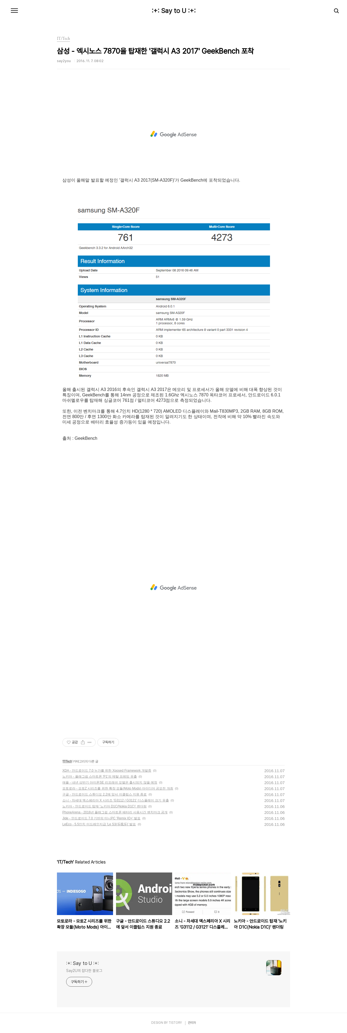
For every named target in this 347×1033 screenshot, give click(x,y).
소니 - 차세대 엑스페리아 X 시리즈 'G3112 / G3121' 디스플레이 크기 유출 (115, 800)
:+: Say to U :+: (174, 11)
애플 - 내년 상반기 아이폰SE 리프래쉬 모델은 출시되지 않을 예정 (109, 782)
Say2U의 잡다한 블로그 (84, 970)
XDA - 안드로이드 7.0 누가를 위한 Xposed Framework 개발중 (106, 770)
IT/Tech (67, 761)
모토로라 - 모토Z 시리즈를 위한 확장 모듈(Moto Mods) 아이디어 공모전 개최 (117, 788)
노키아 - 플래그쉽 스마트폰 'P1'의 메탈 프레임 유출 (99, 776)
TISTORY (175, 1023)
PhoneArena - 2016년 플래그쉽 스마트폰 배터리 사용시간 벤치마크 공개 (115, 812)
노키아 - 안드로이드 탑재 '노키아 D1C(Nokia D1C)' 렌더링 (104, 806)
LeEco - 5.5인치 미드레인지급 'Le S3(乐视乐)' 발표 (99, 824)
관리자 (192, 1023)
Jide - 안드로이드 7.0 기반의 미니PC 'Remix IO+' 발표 (101, 818)
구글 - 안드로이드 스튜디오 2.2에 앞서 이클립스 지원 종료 (104, 794)
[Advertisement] (173, 134)
